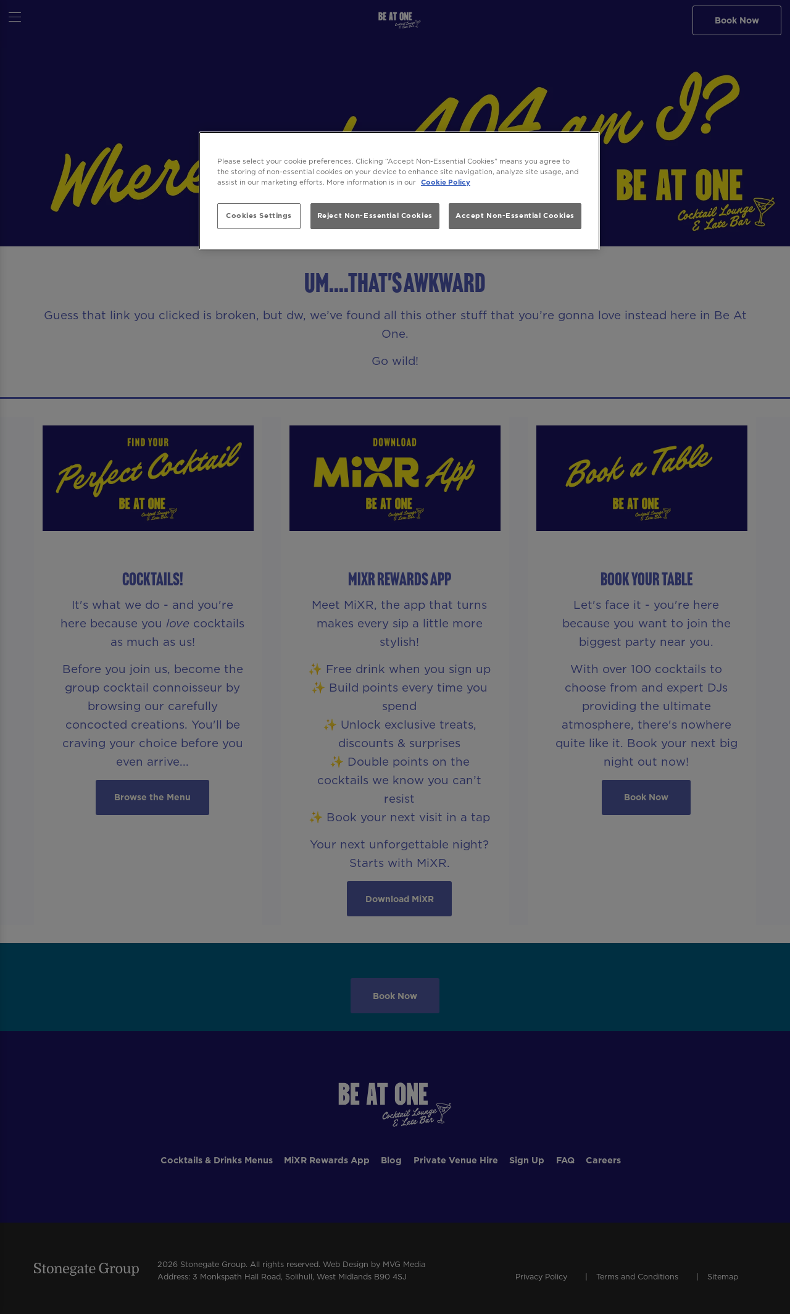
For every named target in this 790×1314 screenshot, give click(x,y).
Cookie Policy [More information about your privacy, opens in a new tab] (445, 182)
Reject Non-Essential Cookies (375, 215)
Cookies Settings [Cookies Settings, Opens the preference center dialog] (259, 215)
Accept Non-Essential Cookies (515, 215)
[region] (399, 191)
